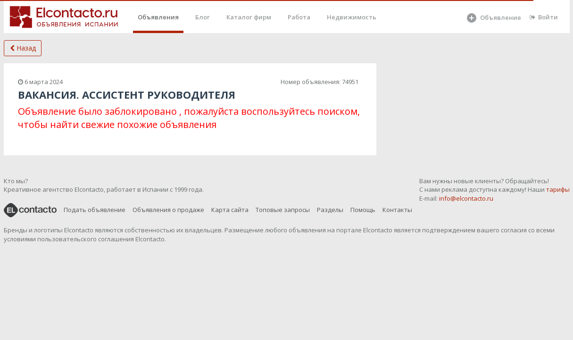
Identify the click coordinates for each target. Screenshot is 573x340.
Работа (299, 17)
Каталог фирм (248, 17)
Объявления (158, 17)
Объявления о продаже (168, 209)
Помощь (362, 209)
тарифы (558, 189)
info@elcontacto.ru (466, 198)
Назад (23, 47)
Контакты (397, 209)
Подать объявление (94, 209)
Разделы (330, 209)
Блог (202, 17)
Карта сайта (230, 209)
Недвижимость (351, 17)
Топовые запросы (283, 209)
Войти (544, 17)
